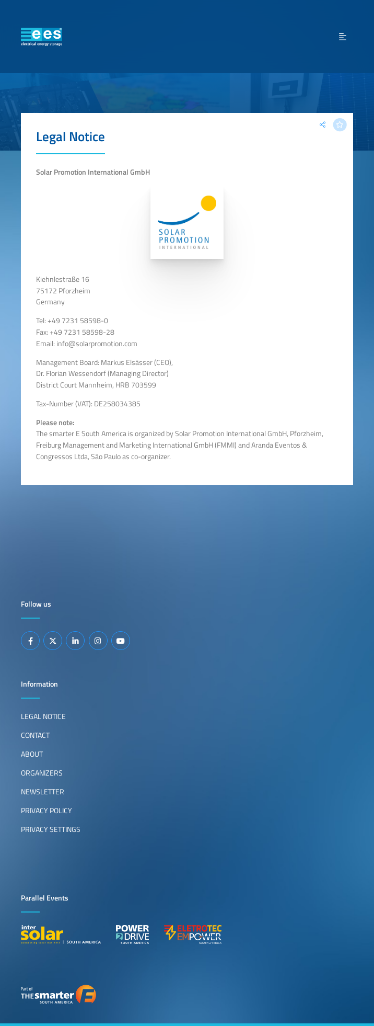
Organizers (42, 773)
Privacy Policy (46, 810)
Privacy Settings (50, 829)
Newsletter (42, 791)
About (32, 754)
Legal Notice (43, 716)
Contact (35, 735)
